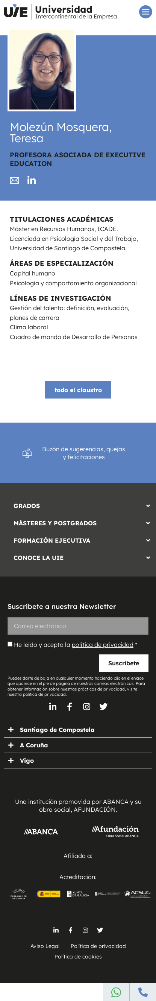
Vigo (27, 760)
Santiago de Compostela (57, 729)
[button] (78, 504)
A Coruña (34, 745)
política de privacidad (102, 644)
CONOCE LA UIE (39, 557)
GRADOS (27, 506)
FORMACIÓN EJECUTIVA (52, 540)
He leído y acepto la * (75, 644)
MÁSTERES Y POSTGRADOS (55, 523)
